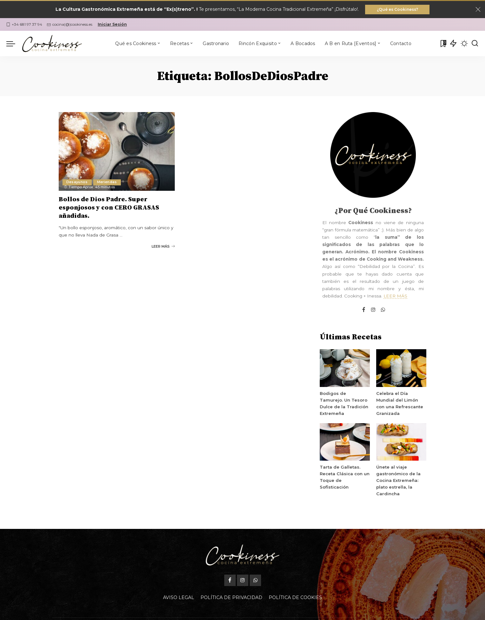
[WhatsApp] (383, 311)
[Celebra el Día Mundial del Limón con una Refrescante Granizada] (401, 369)
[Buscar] (475, 44)
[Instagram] (373, 311)
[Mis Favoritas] (442, 44)
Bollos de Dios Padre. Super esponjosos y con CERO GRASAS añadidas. (109, 208)
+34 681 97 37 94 (24, 25)
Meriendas (107, 183)
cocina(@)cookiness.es (69, 25)
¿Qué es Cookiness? (397, 9)
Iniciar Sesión (112, 25)
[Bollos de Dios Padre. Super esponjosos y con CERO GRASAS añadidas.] (117, 152)
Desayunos (77, 183)
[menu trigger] (14, 44)
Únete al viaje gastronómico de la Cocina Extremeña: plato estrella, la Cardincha (398, 481)
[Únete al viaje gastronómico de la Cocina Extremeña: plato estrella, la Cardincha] (401, 443)
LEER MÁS (395, 296)
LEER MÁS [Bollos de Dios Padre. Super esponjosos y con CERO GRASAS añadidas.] (163, 246)
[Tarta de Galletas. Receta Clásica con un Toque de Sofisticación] (345, 443)
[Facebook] (364, 311)
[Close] (478, 10)
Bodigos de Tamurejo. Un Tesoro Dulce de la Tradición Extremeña (345, 401)
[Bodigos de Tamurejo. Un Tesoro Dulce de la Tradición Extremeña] (345, 369)
